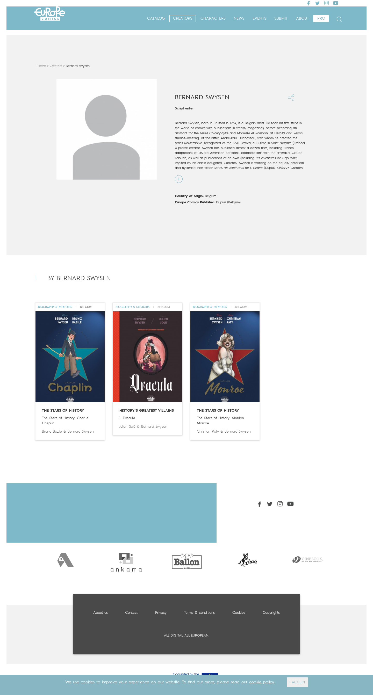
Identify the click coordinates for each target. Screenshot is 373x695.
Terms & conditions (199, 613)
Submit (281, 19)
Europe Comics (49, 18)
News (239, 19)
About (302, 19)
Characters (213, 19)
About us (100, 613)
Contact (131, 613)
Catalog (156, 19)
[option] (65, 560)
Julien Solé (127, 426)
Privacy (161, 613)
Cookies (238, 613)
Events (259, 19)
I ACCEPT (297, 682)
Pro (321, 19)
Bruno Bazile (52, 431)
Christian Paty (208, 431)
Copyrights (271, 613)
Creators (182, 19)
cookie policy (261, 682)
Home (41, 66)
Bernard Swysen (81, 431)
